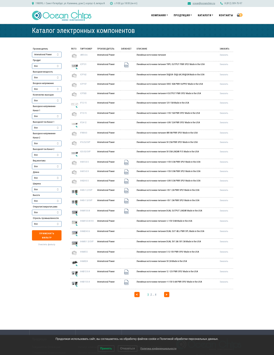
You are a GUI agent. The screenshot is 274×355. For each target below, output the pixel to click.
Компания (158, 15)
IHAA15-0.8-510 (86, 221)
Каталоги (204, 15)
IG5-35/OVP (85, 151)
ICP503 (83, 93)
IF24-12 (83, 122)
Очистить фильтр (46, 244)
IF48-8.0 (83, 132)
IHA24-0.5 (84, 180)
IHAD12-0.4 (85, 271)
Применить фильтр (46, 235)
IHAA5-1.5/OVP (86, 241)
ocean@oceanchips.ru (204, 3)
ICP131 (83, 64)
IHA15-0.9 (84, 171)
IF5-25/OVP (85, 142)
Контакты (226, 15)
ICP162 (83, 74)
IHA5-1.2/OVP (86, 190)
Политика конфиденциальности (158, 348)
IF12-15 (83, 102)
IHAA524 (84, 261)
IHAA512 (84, 251)
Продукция (182, 15)
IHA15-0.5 (84, 162)
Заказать (224, 55)
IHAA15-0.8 (85, 210)
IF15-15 (83, 113)
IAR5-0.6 (83, 55)
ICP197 (83, 84)
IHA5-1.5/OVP (86, 200)
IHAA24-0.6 (85, 231)
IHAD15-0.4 (85, 281)
